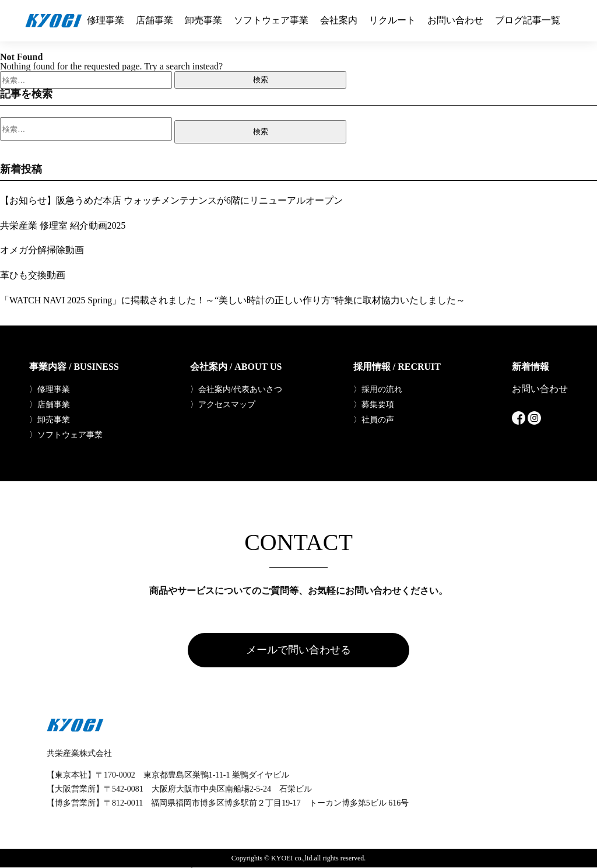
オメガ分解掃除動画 (42, 249)
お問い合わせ (455, 20)
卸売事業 (203, 20)
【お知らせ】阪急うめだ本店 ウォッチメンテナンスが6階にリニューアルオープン (171, 200)
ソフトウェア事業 (271, 20)
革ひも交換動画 (32, 274)
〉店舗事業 (49, 404)
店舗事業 (154, 20)
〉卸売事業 (49, 419)
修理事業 (105, 20)
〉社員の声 (373, 419)
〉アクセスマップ (222, 404)
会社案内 (338, 20)
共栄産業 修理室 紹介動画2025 (63, 225)
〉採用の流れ (377, 388)
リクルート (392, 20)
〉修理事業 (49, 388)
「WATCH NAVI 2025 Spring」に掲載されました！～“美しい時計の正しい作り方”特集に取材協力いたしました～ (234, 299)
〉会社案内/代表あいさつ (236, 388)
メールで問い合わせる (298, 650)
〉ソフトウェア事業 (66, 434)
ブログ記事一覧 (527, 20)
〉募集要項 (373, 404)
